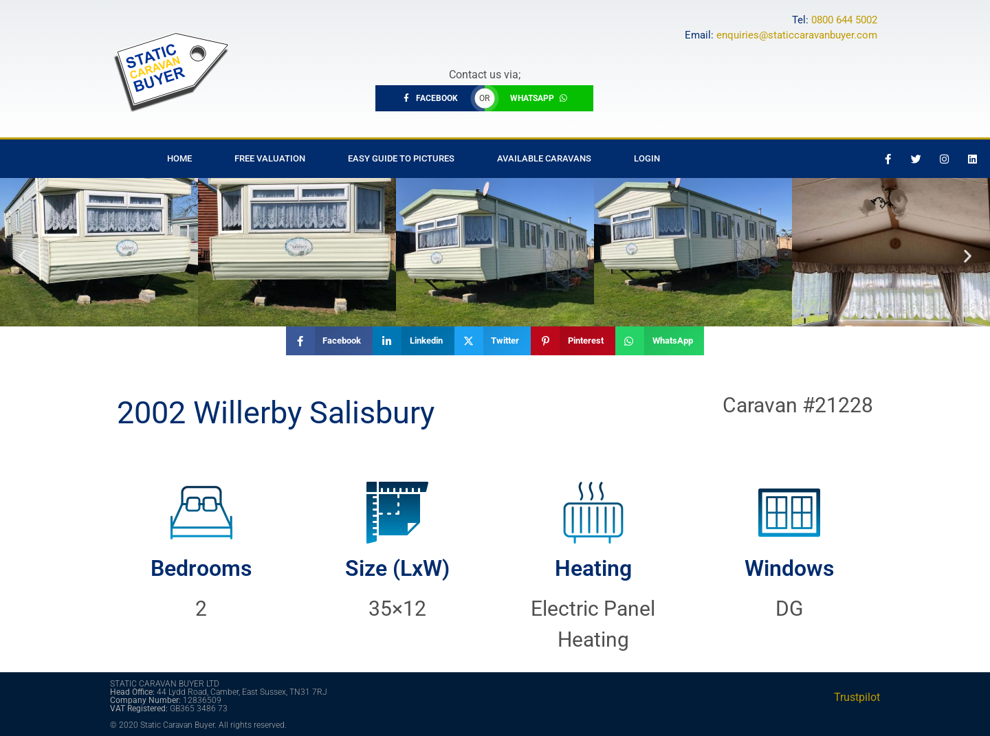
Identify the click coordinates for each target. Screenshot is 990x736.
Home (179, 158)
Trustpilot (857, 697)
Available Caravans (544, 158)
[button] (22, 256)
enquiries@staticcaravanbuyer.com (796, 35)
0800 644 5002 (844, 20)
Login (647, 158)
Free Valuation (269, 158)
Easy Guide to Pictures (401, 158)
